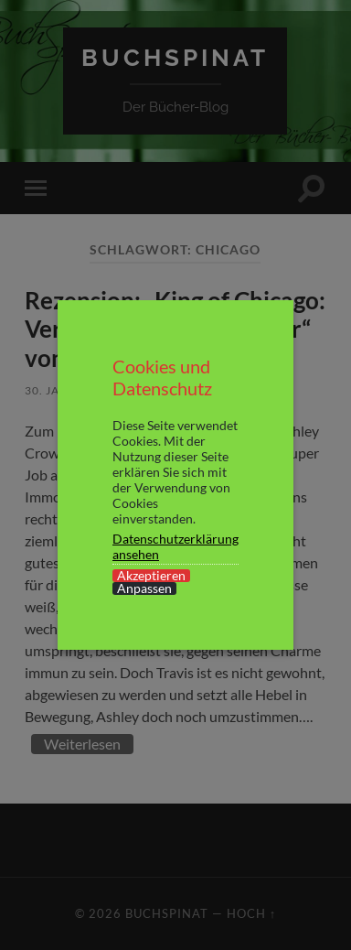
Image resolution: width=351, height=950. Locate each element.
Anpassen (144, 588)
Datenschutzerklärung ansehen (175, 546)
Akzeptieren (151, 575)
